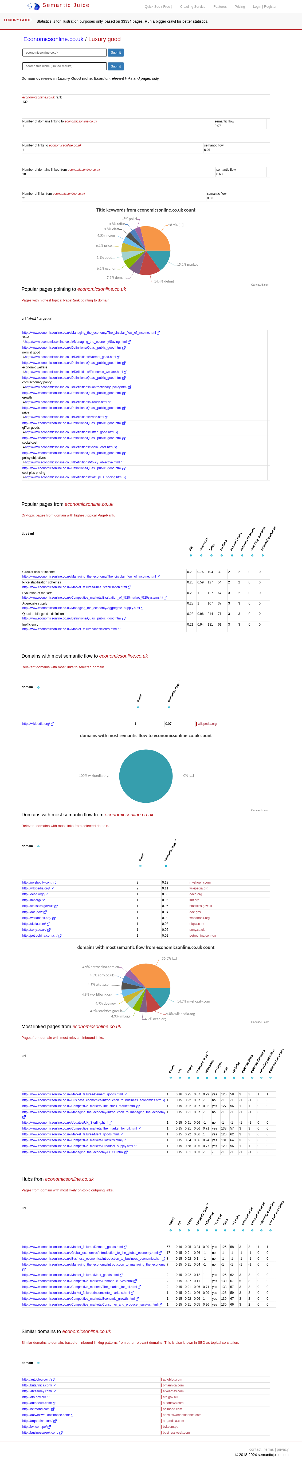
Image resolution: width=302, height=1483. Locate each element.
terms (269, 1449)
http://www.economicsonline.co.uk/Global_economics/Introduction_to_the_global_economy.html (92, 1253)
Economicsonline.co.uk (53, 39)
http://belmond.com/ (38, 1409)
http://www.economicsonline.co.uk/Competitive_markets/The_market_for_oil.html (81, 1128)
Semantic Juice (58, 5)
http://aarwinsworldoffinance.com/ (48, 1415)
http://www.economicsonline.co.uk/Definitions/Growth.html (68, 402)
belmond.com (172, 1409)
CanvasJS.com (260, 284)
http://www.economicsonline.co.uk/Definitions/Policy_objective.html (74, 462)
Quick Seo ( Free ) (158, 7)
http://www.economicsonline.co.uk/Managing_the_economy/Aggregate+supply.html (83, 608)
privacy (283, 1449)
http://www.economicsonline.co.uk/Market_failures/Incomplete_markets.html (78, 1293)
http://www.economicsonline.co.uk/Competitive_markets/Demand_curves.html (79, 1281)
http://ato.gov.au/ (36, 1397)
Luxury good (104, 39)
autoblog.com (172, 1379)
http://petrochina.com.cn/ (42, 935)
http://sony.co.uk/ (36, 930)
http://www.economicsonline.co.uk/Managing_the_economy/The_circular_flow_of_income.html (91, 333)
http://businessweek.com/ (42, 1432)
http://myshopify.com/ (39, 882)
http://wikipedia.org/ (38, 724)
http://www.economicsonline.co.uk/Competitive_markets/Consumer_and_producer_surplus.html (92, 1304)
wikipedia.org (207, 724)
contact (255, 1449)
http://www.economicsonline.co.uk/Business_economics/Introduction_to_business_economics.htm (94, 1100)
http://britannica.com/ (39, 1385)
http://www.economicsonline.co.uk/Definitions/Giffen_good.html (71, 432)
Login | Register (265, 7)
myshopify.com (200, 882)
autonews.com (173, 1403)
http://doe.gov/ (34, 912)
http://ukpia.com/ (36, 924)
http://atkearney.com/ (39, 1391)
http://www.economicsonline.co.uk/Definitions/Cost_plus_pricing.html (76, 477)
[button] (190, 555)
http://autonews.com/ (39, 1403)
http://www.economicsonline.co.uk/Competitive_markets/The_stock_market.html (81, 1106)
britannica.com (173, 1385)
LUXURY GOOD (18, 20)
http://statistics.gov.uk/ (40, 906)
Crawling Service (192, 7)
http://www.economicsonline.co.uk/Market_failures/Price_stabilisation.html (76, 587)
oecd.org (196, 894)
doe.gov (195, 912)
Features (220, 7)
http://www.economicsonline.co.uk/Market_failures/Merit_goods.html (72, 1134)
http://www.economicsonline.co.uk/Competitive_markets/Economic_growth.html (80, 1299)
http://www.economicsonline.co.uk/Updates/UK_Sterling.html (67, 1122)
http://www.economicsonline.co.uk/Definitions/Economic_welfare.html (76, 372)
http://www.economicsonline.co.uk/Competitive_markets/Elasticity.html (74, 1140)
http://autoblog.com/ (38, 1379)
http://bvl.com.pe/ (36, 1427)
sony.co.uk (197, 930)
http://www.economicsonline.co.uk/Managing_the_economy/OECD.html (75, 1152)
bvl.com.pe (170, 1427)
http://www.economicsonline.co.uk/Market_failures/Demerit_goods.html (74, 1094)
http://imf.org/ (33, 900)
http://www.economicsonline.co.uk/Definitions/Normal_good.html (72, 357)
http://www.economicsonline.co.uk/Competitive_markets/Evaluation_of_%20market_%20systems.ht (94, 597)
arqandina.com (173, 1421)
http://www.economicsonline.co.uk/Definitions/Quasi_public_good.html (74, 347)
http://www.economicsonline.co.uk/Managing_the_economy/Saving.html (78, 342)
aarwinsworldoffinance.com (182, 1415)
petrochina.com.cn (203, 935)
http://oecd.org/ (35, 894)
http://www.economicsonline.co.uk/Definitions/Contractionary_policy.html (78, 387)
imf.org (194, 900)
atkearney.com (173, 1391)
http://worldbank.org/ (39, 918)
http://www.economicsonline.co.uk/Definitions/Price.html (66, 417)
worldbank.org (200, 918)
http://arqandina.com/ (39, 1421)
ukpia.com (197, 924)
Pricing (240, 7)
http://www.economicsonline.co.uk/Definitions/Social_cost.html (71, 447)
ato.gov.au (170, 1397)
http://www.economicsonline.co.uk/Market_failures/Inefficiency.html (71, 629)
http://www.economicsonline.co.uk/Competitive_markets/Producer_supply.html (79, 1146)
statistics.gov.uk (201, 906)
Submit (116, 52)
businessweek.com (176, 1432)
